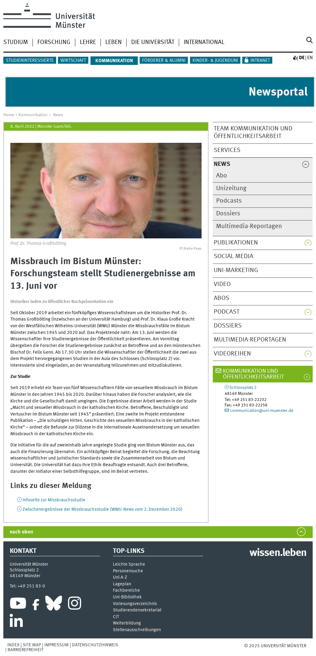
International (204, 42)
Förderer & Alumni (163, 60)
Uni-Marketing (236, 270)
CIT (116, 617)
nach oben (21, 532)
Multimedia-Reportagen (249, 226)
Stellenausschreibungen (137, 630)
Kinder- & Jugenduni (215, 60)
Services (227, 150)
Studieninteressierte (30, 60)
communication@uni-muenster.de (261, 411)
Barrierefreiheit (25, 650)
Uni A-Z (120, 577)
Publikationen (236, 243)
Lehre (88, 42)
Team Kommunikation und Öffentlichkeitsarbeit (253, 133)
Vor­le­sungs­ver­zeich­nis (135, 604)
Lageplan (122, 584)
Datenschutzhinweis (95, 645)
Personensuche (128, 571)
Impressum (56, 645)
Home (8, 115)
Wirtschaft (73, 60)
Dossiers (228, 213)
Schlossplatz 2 (243, 387)
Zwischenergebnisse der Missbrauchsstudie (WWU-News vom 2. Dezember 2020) (102, 509)
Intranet (260, 60)
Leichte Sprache (129, 564)
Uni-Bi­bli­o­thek (127, 597)
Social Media (233, 256)
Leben (113, 42)
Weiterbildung (127, 623)
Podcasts (229, 201)
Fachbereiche (126, 590)
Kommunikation (33, 115)
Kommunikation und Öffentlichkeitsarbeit (253, 374)
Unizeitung (231, 188)
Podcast (227, 312)
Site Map (32, 645)
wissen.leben (278, 553)
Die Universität (152, 42)
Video (222, 284)
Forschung (53, 42)
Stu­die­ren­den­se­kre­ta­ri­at (137, 610)
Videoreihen (232, 354)
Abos (221, 298)
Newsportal (278, 92)
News (58, 115)
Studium (15, 42)
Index (13, 645)
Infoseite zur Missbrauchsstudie (53, 500)
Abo (221, 176)
